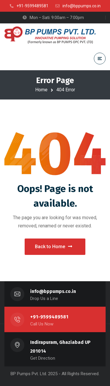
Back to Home (53, 246)
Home (41, 89)
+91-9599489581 (49, 317)
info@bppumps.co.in (53, 291)
